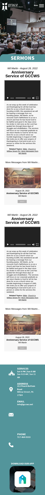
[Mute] (33, 98)
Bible (25, 149)
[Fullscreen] (37, 98)
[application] (22, 90)
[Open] (41, 5)
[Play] (8, 98)
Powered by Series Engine (22, 210)
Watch (22, 201)
